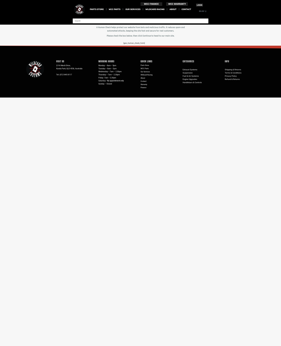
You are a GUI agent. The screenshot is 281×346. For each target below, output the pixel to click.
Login (199, 5)
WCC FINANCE (151, 4)
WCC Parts (114, 9)
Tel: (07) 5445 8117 (64, 75)
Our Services (132, 9)
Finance (144, 89)
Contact (186, 9)
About (173, 9)
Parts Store (97, 9)
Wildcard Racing (155, 9)
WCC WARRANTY (177, 4)
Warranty (144, 86)
